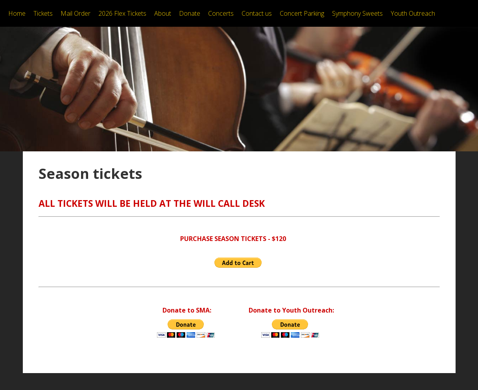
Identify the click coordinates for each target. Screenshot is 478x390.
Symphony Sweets (357, 13)
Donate (189, 13)
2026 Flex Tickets (122, 13)
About (162, 13)
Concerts (221, 13)
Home (17, 13)
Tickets (43, 13)
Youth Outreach (413, 13)
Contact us (257, 13)
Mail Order (75, 13)
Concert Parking (302, 13)
